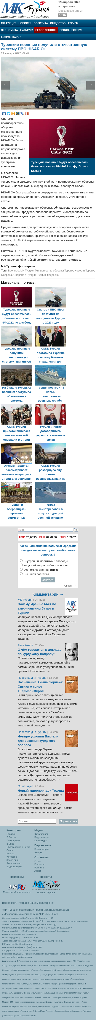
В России (11, 837)
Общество (58, 23)
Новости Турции (84, 270)
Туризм (73, 23)
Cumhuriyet (26, 786)
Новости (24, 23)
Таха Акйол (25, 645)
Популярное (13, 840)
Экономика (9, 30)
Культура (26, 30)
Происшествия (70, 30)
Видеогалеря (41, 837)
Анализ (10, 853)
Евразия (11, 834)
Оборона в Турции (24, 274)
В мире (10, 843)
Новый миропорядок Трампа (41, 790)
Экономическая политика (41, 569)
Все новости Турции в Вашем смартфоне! (28, 902)
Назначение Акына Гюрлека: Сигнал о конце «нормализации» (40, 686)
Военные (13, 270)
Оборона (6, 274)
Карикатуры (40, 840)
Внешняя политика (36, 574)
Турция (41, 274)
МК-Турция (8, 23)
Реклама (39, 867)
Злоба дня (12, 860)
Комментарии (11, 37)
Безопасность (46, 30)
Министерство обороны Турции (54, 270)
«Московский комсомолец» (18, 914)
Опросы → (70, 585)
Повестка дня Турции (32, 677)
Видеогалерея (14, 866)
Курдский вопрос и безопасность (46, 565)
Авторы (38, 852)
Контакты (39, 864)
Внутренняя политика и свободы (46, 561)
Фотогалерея (13, 863)
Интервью (11, 856)
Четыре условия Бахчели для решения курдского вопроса (38, 741)
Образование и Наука (18, 847)
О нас (37, 861)
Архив (37, 871)
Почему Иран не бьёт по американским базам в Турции (37, 608)
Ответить (48, 580)
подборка (53, 274)
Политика (41, 23)
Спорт (9, 850)
